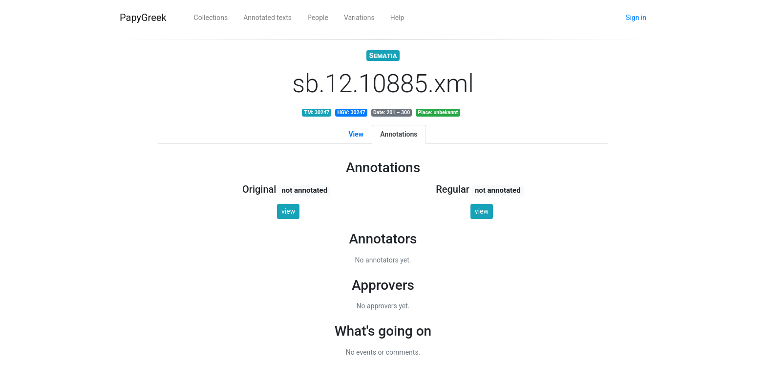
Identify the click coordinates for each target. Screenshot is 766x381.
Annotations (398, 134)
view (288, 211)
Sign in (636, 17)
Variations (359, 17)
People (317, 17)
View (355, 134)
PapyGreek (143, 17)
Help (397, 17)
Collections (211, 17)
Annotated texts (267, 17)
